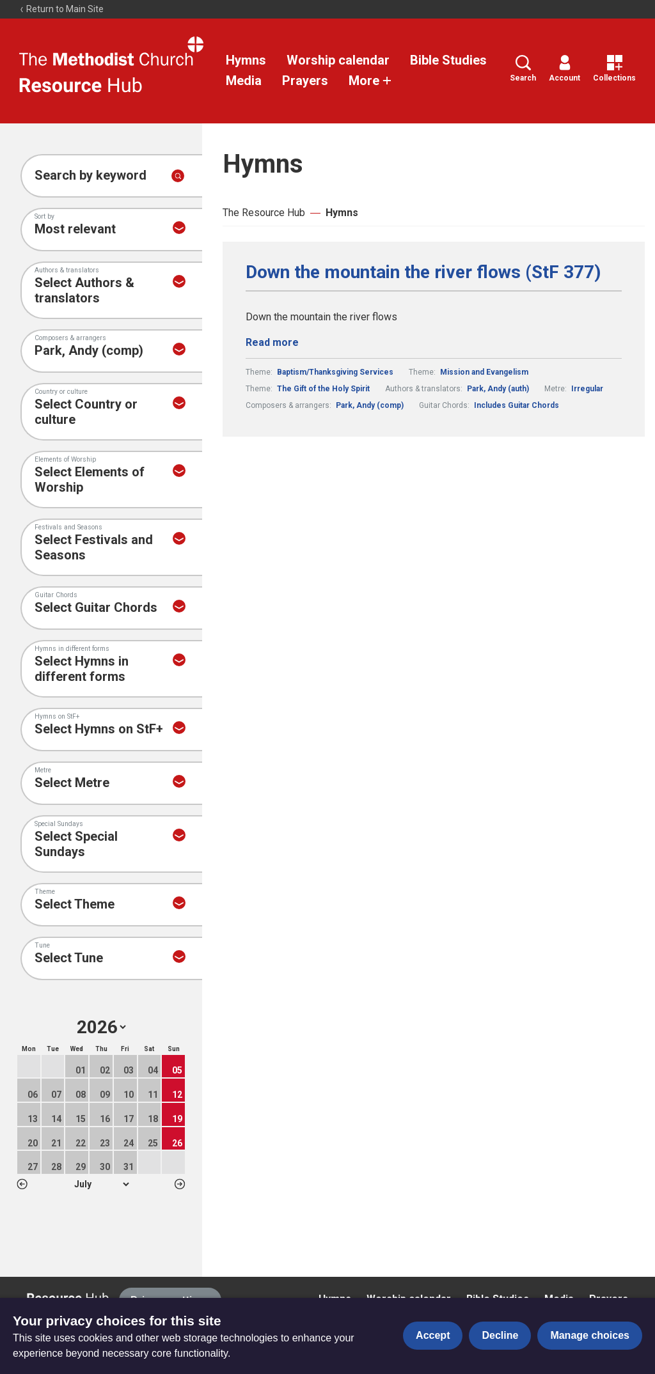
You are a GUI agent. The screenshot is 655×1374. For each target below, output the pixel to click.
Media (244, 80)
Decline (500, 1335)
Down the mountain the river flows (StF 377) (423, 272)
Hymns (246, 60)
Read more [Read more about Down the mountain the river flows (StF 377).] (272, 342)
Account (564, 68)
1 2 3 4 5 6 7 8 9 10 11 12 (101, 1184)
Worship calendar (338, 60)
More (370, 80)
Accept (433, 1335)
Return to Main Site (61, 9)
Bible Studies (448, 60)
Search (523, 68)
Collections (614, 68)
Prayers (305, 80)
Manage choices (589, 1335)
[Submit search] (177, 175)
